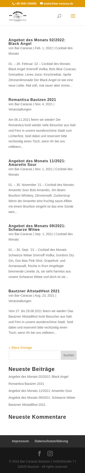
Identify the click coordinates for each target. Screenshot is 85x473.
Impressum (20, 441)
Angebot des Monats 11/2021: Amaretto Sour (37, 163)
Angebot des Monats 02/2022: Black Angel (37, 42)
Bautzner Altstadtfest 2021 (34, 291)
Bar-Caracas (23, 48)
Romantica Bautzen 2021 (32, 100)
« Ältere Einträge (20, 348)
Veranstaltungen (20, 109)
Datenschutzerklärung (51, 441)
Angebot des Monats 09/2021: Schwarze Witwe (37, 227)
